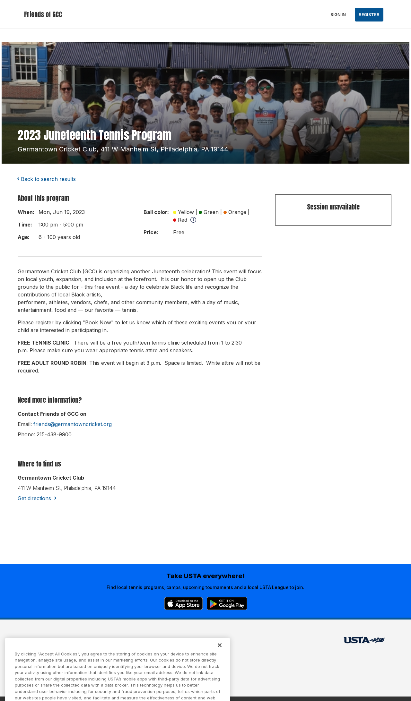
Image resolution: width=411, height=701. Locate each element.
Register (369, 14)
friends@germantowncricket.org (72, 424)
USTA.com (198, 642)
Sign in (338, 14)
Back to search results (48, 179)
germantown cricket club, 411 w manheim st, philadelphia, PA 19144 (123, 149)
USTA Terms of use (127, 642)
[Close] (220, 652)
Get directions (34, 498)
